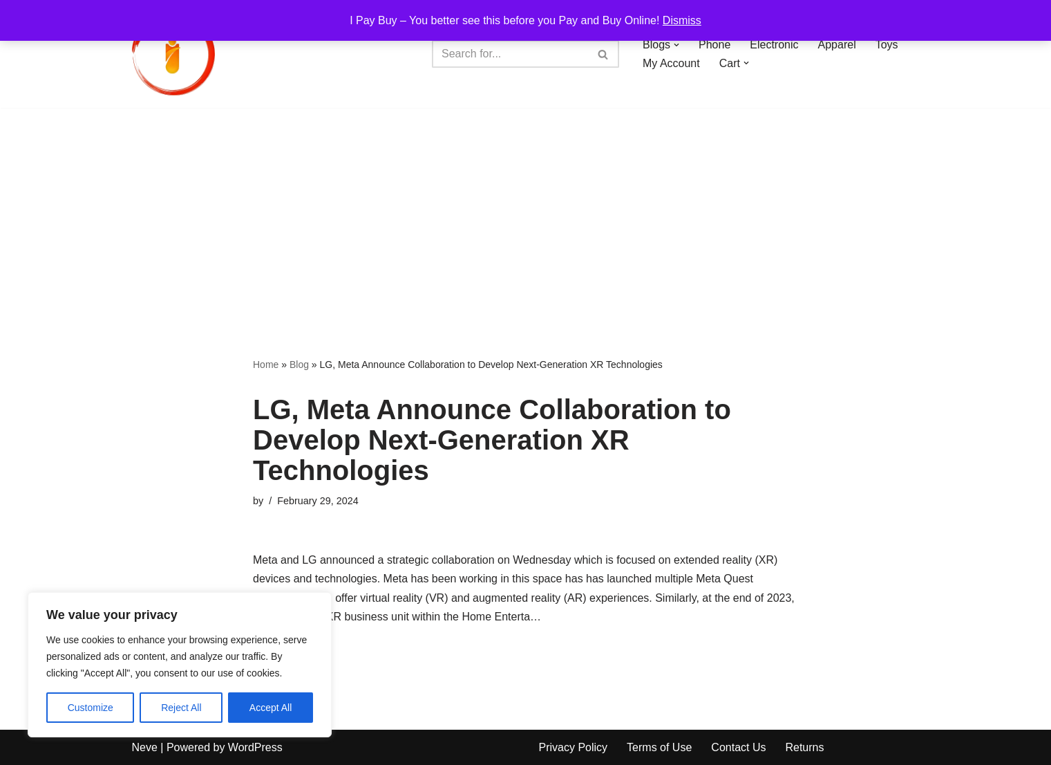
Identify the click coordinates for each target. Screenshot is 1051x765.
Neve (145, 747)
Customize (90, 707)
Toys (886, 44)
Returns (804, 747)
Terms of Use (659, 747)
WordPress (255, 747)
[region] (180, 664)
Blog (299, 364)
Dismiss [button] (682, 20)
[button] (676, 45)
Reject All (181, 707)
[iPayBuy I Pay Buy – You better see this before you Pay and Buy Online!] (173, 53)
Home (265, 364)
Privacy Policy (573, 747)
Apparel (837, 44)
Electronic (774, 44)
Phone (714, 44)
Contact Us (738, 747)
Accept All (270, 707)
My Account (671, 63)
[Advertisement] (525, 211)
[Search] (510, 54)
